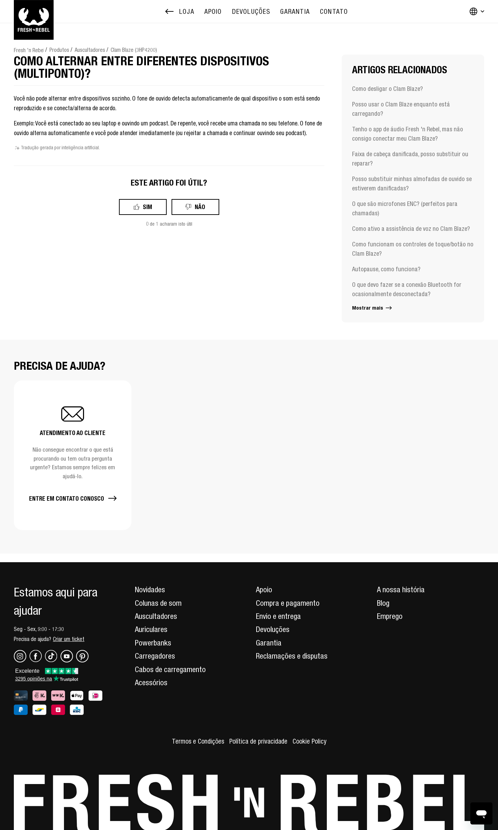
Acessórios (151, 682)
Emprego (390, 616)
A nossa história (401, 589)
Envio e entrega (278, 616)
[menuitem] (213, 12)
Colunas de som (158, 602)
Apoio (264, 589)
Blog (383, 602)
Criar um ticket (68, 639)
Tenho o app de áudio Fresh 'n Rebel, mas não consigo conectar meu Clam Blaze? (407, 133)
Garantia (269, 642)
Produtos (59, 50)
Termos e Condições (198, 741)
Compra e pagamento (288, 602)
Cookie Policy (309, 741)
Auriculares (151, 629)
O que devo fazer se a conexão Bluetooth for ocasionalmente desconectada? (406, 289)
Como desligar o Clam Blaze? (387, 88)
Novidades (150, 589)
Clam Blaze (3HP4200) (134, 50)
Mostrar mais (372, 308)
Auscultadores (90, 50)
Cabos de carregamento (170, 669)
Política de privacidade (258, 741)
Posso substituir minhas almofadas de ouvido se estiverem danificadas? (412, 183)
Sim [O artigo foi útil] (147, 206)
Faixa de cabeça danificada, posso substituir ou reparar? (410, 158)
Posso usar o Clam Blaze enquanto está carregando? (401, 109)
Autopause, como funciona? (386, 269)
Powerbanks (153, 642)
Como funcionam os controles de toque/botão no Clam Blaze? (412, 248)
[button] (72, 455)
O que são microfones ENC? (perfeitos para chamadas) (405, 208)
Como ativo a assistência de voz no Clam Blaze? (411, 228)
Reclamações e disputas (292, 655)
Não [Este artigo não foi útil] (200, 206)
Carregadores (155, 655)
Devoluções (272, 629)
